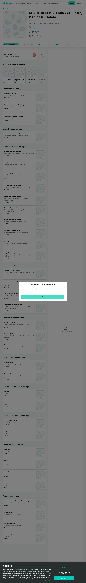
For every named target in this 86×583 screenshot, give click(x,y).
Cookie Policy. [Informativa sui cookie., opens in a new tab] (47, 581)
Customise (64, 568)
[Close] (64, 284)
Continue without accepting (64, 573)
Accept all (64, 579)
